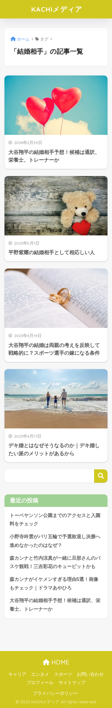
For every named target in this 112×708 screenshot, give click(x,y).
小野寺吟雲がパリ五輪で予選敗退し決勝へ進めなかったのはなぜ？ (55, 541)
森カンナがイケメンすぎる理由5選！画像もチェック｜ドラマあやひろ (54, 583)
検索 (101, 476)
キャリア (17, 674)
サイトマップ (72, 682)
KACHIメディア (56, 9)
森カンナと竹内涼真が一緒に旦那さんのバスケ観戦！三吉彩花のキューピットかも (55, 562)
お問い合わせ (90, 674)
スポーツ (63, 674)
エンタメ (40, 674)
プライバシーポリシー (55, 693)
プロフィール (40, 682)
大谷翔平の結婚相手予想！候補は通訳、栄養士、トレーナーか (55, 605)
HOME (56, 662)
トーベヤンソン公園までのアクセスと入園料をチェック (55, 520)
